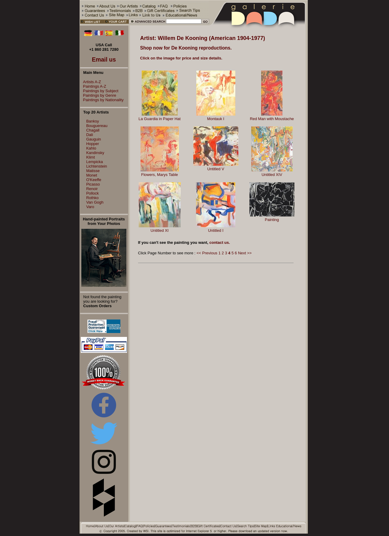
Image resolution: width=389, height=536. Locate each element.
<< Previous (207, 253)
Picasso (93, 184)
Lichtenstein (96, 166)
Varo (90, 206)
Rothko (92, 197)
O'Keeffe (93, 179)
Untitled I (215, 230)
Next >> (245, 253)
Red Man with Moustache (272, 119)
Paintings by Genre (98, 95)
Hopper (92, 143)
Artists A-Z (90, 82)
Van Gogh (95, 202)
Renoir (92, 188)
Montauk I (215, 119)
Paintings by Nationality (102, 100)
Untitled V (215, 169)
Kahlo (91, 148)
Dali (89, 134)
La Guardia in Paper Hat (159, 119)
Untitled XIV (271, 174)
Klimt (90, 157)
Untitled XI (160, 230)
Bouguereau (96, 125)
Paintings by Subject (99, 91)
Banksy (92, 121)
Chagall (92, 130)
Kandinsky (95, 152)
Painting (272, 219)
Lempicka (94, 161)
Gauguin (93, 139)
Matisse (93, 170)
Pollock (92, 193)
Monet (91, 175)
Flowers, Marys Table (159, 174)
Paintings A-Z (93, 86)
